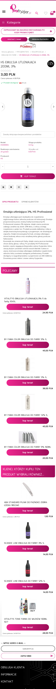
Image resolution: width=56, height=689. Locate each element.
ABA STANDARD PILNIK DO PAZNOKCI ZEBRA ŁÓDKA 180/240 (25, 504)
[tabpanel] (28, 233)
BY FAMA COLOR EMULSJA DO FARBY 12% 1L (26, 415)
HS (2, 158)
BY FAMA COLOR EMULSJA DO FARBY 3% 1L (25, 377)
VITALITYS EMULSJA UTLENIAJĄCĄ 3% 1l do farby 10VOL (25, 300)
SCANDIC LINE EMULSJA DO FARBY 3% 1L (24, 543)
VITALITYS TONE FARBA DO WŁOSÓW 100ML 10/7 (25, 620)
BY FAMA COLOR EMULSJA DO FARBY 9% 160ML (27, 447)
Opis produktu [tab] (10, 201)
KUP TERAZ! (28, 176)
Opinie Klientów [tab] (30, 201)
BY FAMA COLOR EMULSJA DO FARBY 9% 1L (25, 339)
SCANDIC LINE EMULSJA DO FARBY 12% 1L (24, 581)
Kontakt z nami (14, 39)
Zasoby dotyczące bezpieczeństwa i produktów (22, 134)
